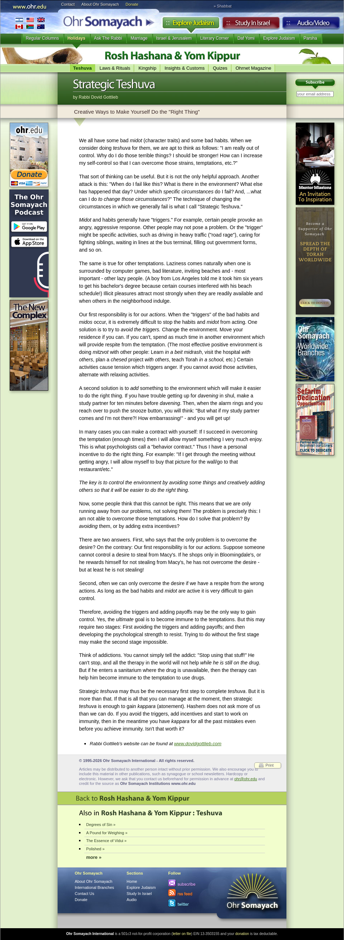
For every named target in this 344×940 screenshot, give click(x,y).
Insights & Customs (184, 68)
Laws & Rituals (114, 68)
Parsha (310, 38)
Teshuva (82, 68)
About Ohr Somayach (100, 4)
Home (132, 881)
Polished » (95, 849)
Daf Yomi (246, 38)
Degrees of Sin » (101, 824)
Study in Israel (251, 25)
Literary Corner (214, 38)
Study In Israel (139, 893)
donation (242, 934)
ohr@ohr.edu (245, 779)
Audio (311, 25)
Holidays (76, 38)
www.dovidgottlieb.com (197, 743)
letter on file (182, 934)
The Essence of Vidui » (106, 840)
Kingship (147, 68)
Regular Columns (42, 38)
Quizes (220, 68)
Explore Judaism (191, 25)
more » (94, 857)
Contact (68, 4)
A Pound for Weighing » (106, 833)
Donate (132, 4)
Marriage (139, 38)
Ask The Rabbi (108, 38)
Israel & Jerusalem (174, 38)
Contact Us (84, 893)
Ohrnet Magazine (253, 68)
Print (269, 765)
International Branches (30, 23)
